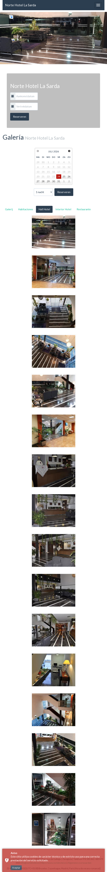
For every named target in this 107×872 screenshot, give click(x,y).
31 (58, 181)
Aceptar (16, 855)
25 (64, 176)
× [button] (102, 863)
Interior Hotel (63, 209)
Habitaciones (25, 209)
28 (43, 181)
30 (53, 181)
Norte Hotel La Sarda (20, 5)
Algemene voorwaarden (83, 867)
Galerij (9, 209)
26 (69, 176)
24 (58, 176)
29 (48, 181)
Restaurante (84, 209)
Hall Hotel (44, 209)
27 (38, 181)
